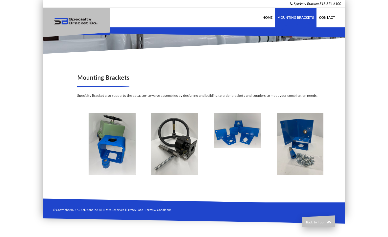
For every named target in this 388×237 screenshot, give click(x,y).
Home (267, 18)
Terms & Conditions (158, 210)
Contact (327, 18)
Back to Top (318, 222)
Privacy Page (134, 210)
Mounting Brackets (295, 18)
